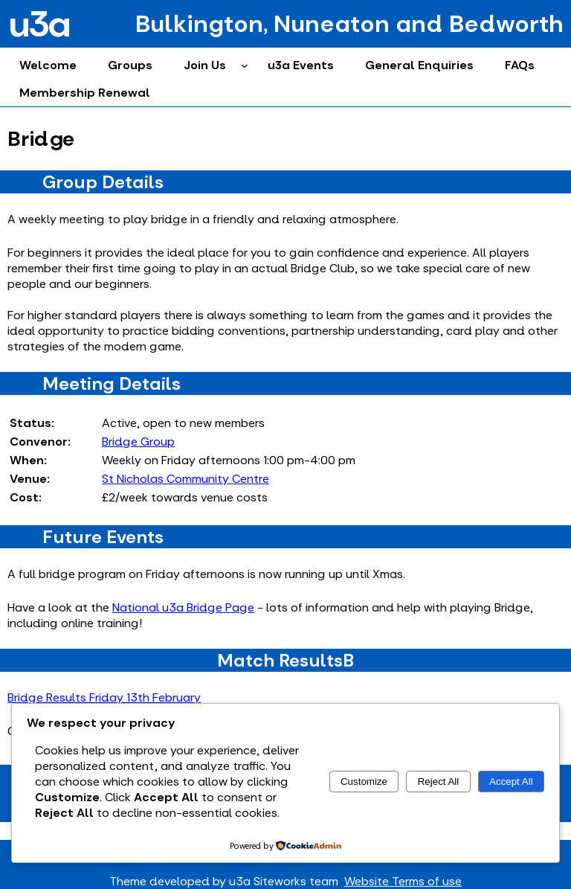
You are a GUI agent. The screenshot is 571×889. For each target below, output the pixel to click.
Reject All (438, 781)
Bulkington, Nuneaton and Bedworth (349, 23)
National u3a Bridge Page (183, 607)
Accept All (511, 781)
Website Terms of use (403, 881)
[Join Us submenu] (244, 65)
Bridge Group (138, 441)
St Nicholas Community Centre (185, 479)
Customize (364, 781)
